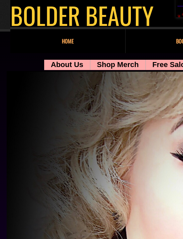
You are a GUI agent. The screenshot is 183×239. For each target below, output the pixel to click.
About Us (67, 64)
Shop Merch (118, 64)
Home (68, 41)
